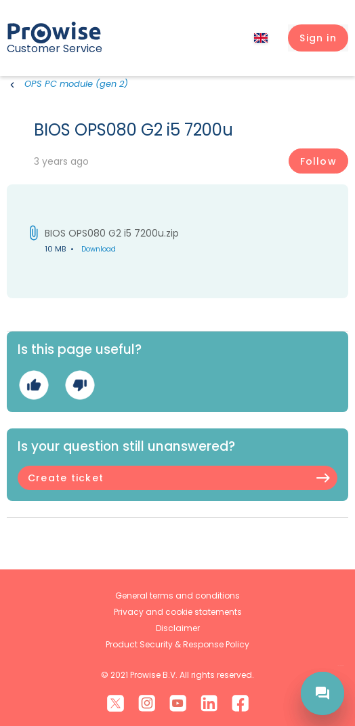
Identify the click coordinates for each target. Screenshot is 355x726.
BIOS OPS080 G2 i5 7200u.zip (112, 233)
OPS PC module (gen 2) (76, 83)
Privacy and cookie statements (178, 612)
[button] (318, 38)
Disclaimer (178, 628)
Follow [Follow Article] (318, 161)
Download (98, 249)
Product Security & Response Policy (177, 644)
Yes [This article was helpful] (33, 384)
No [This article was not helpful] (79, 384)
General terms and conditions (177, 595)
